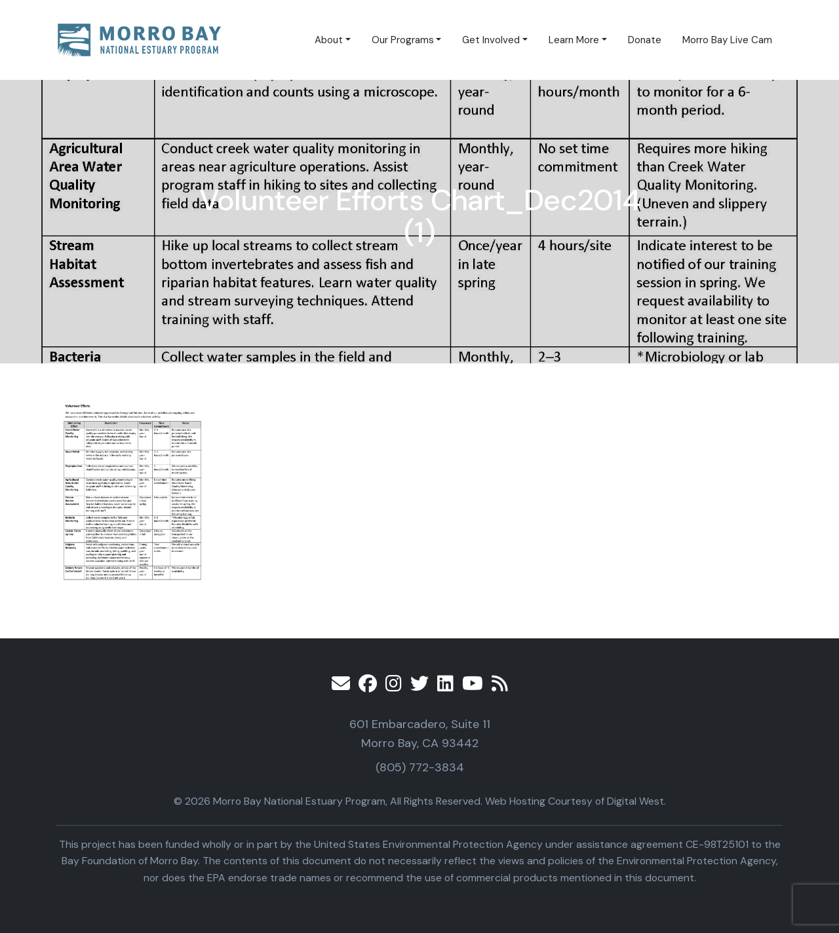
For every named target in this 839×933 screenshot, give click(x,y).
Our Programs (403, 39)
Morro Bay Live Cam (727, 39)
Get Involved (491, 39)
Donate (644, 39)
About (329, 39)
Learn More (574, 39)
